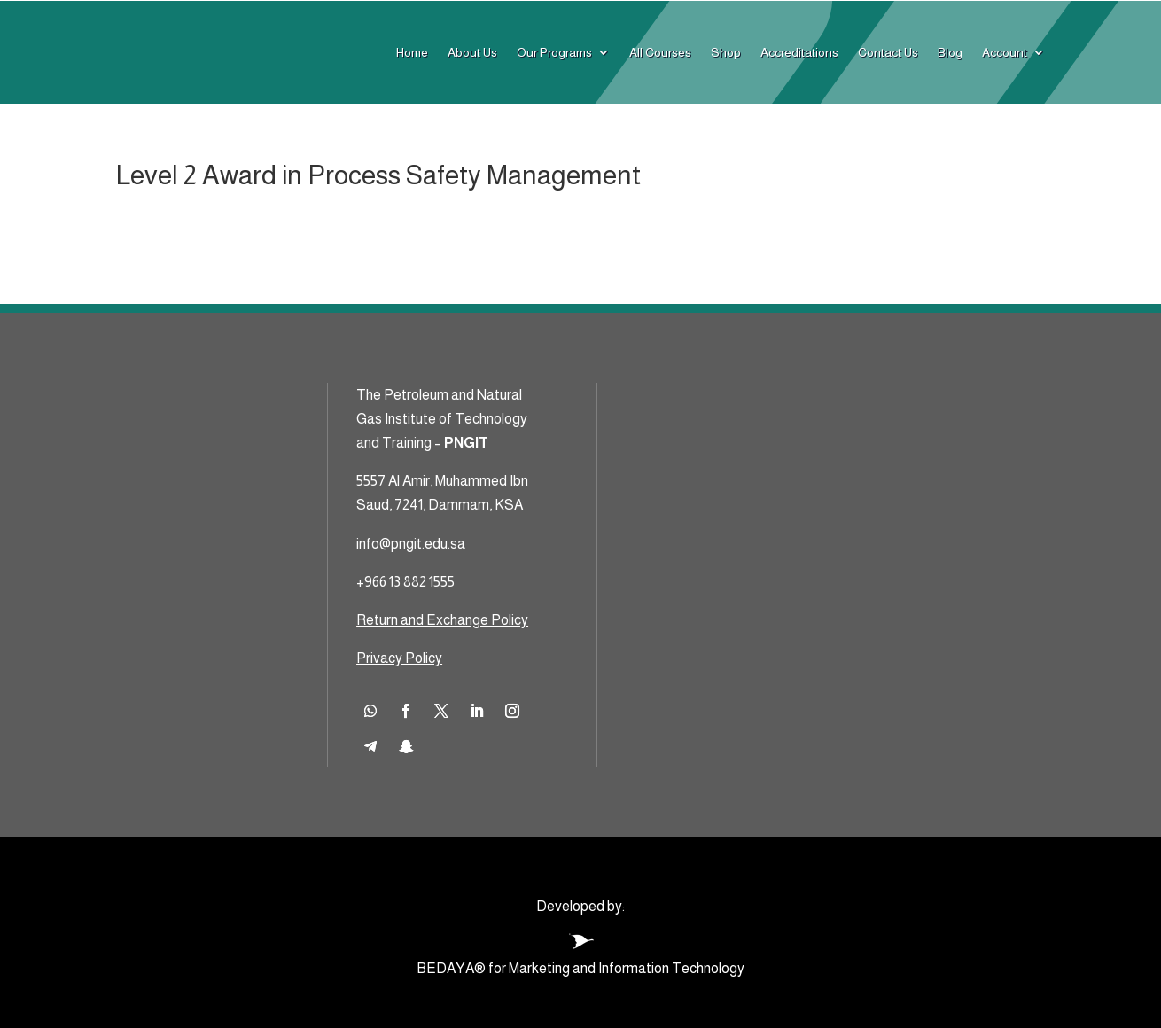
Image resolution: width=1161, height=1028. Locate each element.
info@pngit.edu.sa (410, 543)
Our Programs (554, 52)
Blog (950, 52)
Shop (726, 52)
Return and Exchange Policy (442, 619)
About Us (472, 52)
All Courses (660, 52)
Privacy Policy (399, 658)
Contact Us (888, 52)
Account (1004, 52)
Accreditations (799, 52)
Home (412, 52)
